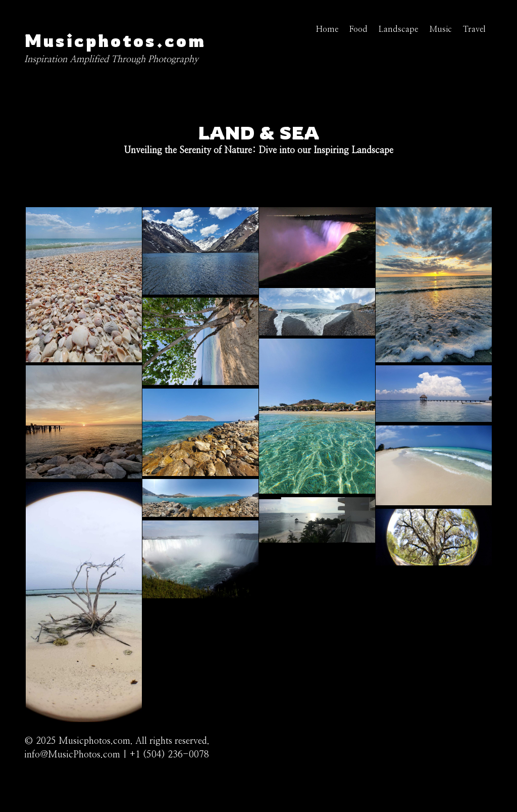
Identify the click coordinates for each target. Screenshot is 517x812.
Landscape (398, 29)
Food (358, 29)
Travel (474, 29)
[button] (84, 359)
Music (440, 29)
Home (327, 29)
